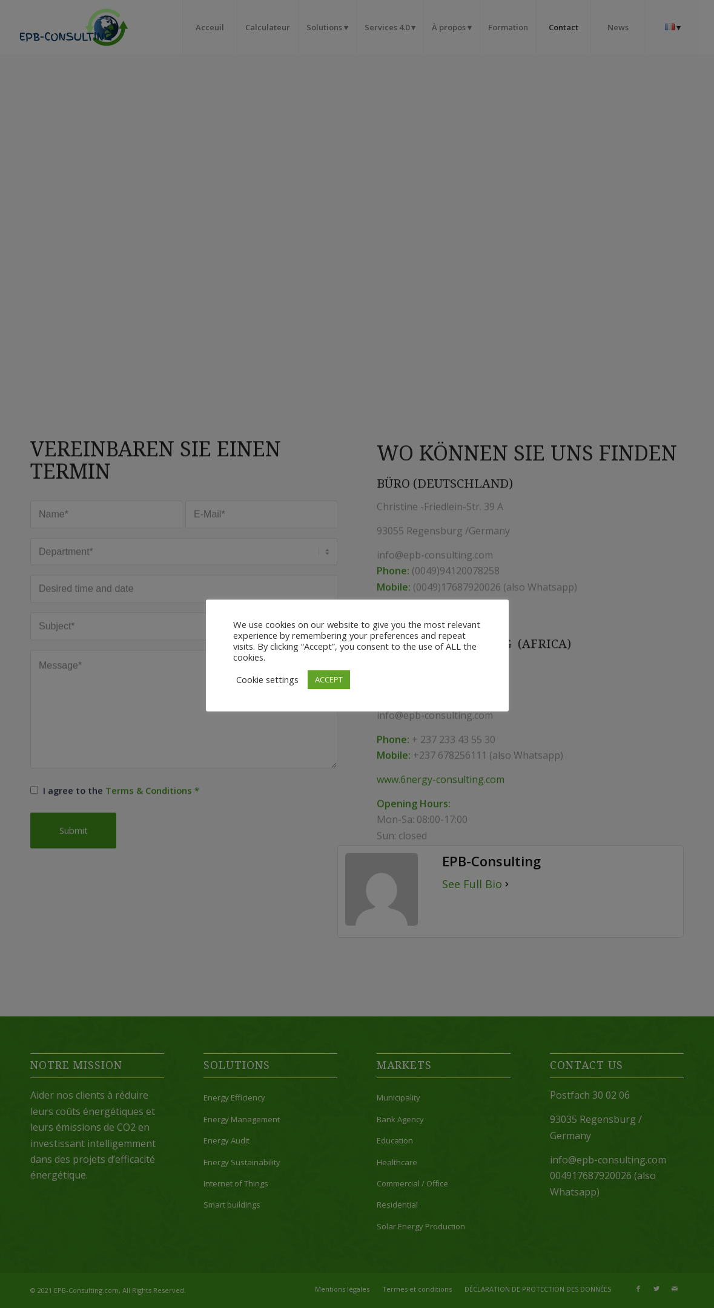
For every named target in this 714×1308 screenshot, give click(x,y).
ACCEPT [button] (329, 679)
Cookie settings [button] (267, 679)
